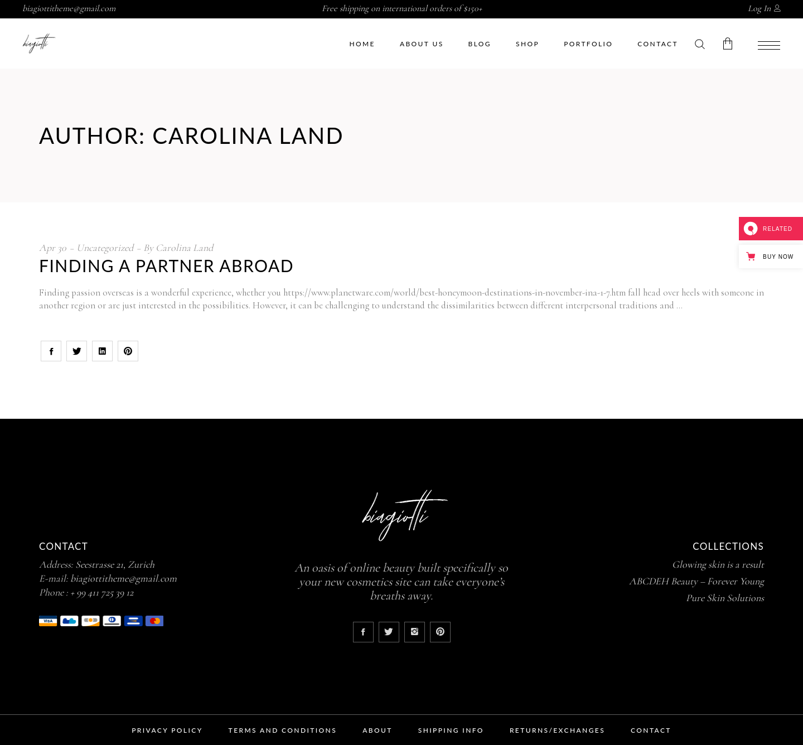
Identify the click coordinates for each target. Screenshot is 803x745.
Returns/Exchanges (557, 730)
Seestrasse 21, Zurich (114, 564)
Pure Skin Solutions (725, 598)
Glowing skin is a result (718, 564)
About (377, 730)
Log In (759, 8)
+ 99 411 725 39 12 (101, 592)
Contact (651, 730)
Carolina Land (184, 247)
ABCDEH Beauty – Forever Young (696, 581)
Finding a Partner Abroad (166, 265)
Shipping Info (451, 730)
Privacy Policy (167, 730)
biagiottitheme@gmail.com (68, 8)
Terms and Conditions (283, 730)
